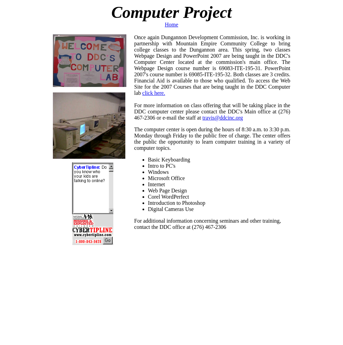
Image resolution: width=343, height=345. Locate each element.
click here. (153, 93)
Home (171, 24)
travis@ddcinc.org (223, 118)
